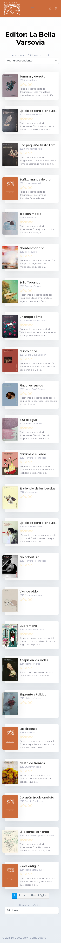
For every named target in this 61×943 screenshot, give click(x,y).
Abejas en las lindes (34, 660)
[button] (56, 8)
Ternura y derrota (32, 76)
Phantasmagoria (32, 248)
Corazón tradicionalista (37, 797)
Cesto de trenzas (32, 763)
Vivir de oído (29, 591)
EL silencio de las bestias (37, 488)
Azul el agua (28, 420)
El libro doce (28, 351)
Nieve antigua (30, 866)
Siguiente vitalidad (33, 694)
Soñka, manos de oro (35, 179)
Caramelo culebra (33, 454)
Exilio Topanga (30, 282)
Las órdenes (28, 729)
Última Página (38, 895)
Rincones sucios (31, 385)
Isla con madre (30, 214)
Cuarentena (28, 626)
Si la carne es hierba (34, 832)
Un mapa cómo (31, 317)
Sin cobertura (29, 557)
